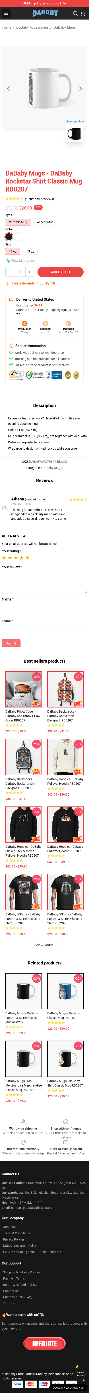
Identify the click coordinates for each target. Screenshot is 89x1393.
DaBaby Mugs (65, 27)
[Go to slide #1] (33, 155)
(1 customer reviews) (39, 199)
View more (44, 945)
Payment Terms (14, 1278)
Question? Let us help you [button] (68, 1387)
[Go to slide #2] (56, 155)
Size (8, 244)
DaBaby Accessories (32, 27)
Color (9, 229)
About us (9, 1227)
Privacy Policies (14, 1239)
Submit (11, 643)
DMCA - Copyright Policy (20, 1245)
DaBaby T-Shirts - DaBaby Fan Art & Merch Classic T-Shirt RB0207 (23, 919)
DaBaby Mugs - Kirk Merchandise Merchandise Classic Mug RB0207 (23, 1085)
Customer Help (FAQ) (17, 1297)
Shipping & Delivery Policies (21, 1272)
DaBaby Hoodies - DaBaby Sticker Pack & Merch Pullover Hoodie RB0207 (23, 851)
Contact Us (11, 1291)
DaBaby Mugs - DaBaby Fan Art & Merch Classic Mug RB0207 (21, 1018)
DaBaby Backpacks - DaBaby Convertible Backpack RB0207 (61, 716)
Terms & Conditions (16, 1233)
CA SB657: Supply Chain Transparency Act (32, 1252)
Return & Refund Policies (20, 1284)
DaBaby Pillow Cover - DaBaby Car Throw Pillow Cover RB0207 (22, 716)
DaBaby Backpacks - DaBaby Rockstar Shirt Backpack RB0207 (21, 783)
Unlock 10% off (81, 1374)
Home (6, 27)
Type (8, 215)
